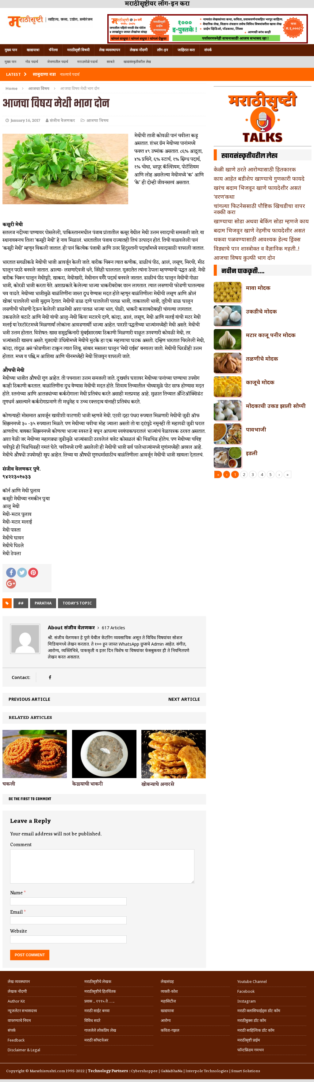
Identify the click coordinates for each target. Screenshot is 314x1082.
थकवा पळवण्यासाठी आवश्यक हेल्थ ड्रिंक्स (257, 239)
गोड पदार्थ (31, 62)
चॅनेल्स (53, 50)
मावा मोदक (258, 287)
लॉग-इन (162, 50)
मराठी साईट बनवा (96, 1010)
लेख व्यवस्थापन (109, 50)
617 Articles (113, 628)
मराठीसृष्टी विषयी (78, 50)
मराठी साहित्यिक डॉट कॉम (255, 1030)
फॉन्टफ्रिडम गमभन (250, 1050)
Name (17, 893)
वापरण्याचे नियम (19, 1020)
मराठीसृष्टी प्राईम (248, 1040)
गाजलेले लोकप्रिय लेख (100, 1030)
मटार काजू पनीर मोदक (271, 335)
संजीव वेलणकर (62, 120)
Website (18, 931)
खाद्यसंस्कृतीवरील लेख (137, 62)
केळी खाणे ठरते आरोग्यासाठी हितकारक (255, 169)
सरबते (110, 62)
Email (17, 912)
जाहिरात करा (186, 50)
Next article (184, 699)
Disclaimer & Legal (24, 1050)
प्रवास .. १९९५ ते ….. (99, 1001)
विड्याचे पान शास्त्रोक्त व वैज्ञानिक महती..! (256, 248)
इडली (252, 453)
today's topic (77, 603)
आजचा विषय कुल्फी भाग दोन (244, 257)
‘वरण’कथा (224, 196)
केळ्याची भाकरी (87, 784)
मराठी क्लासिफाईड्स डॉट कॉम (258, 1010)
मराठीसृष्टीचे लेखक (97, 981)
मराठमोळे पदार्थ (87, 62)
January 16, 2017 (25, 120)
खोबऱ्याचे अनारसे (157, 784)
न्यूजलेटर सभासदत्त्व (22, 1010)
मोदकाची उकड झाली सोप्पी (276, 405)
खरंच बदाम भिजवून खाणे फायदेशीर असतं (257, 187)
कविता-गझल (170, 1030)
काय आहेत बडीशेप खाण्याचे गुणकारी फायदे (259, 178)
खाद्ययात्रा (33, 50)
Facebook (246, 991)
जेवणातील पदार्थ (57, 62)
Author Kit (16, 1001)
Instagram (246, 1001)
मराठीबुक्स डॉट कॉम (251, 1020)
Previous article (29, 699)
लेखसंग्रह (167, 981)
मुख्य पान (11, 50)
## (21, 603)
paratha (43, 603)
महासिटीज (168, 1001)
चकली (8, 784)
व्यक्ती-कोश (169, 991)
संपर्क (208, 50)
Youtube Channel (252, 981)
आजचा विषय (97, 120)
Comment (21, 845)
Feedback (16, 1040)
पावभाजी (256, 429)
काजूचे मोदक (260, 382)
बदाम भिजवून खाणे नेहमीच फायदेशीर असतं (259, 230)
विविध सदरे (92, 1020)
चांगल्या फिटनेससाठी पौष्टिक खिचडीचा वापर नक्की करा (259, 209)
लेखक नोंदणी (138, 50)
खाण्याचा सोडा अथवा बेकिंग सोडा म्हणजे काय (261, 221)
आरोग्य (166, 1020)
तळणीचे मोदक (262, 358)
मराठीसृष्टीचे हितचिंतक (100, 991)
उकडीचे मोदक (261, 311)
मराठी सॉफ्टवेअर (96, 1040)
